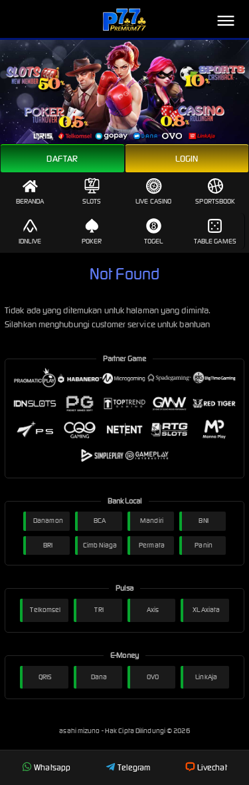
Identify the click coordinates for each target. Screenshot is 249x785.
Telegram (128, 767)
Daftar (62, 158)
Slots (92, 192)
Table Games (215, 231)
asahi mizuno (80, 730)
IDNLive (30, 231)
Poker (92, 231)
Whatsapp (46, 767)
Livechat (206, 767)
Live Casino (153, 192)
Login (187, 158)
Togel (153, 231)
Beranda (30, 192)
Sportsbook (215, 192)
